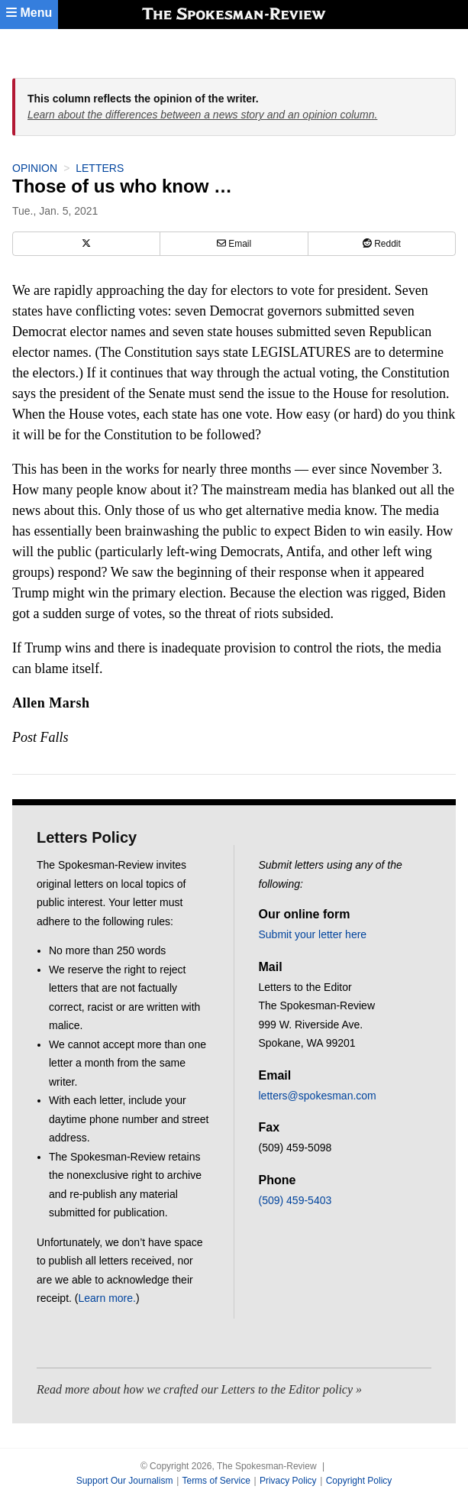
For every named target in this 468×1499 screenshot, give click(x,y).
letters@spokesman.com (317, 1095)
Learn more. (106, 1298)
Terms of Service (216, 1480)
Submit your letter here (313, 934)
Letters (100, 168)
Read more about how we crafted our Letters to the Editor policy (195, 1389)
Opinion (34, 168)
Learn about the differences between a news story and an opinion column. (202, 114)
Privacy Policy (288, 1480)
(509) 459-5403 (295, 1200)
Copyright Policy (359, 1480)
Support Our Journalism (124, 1480)
